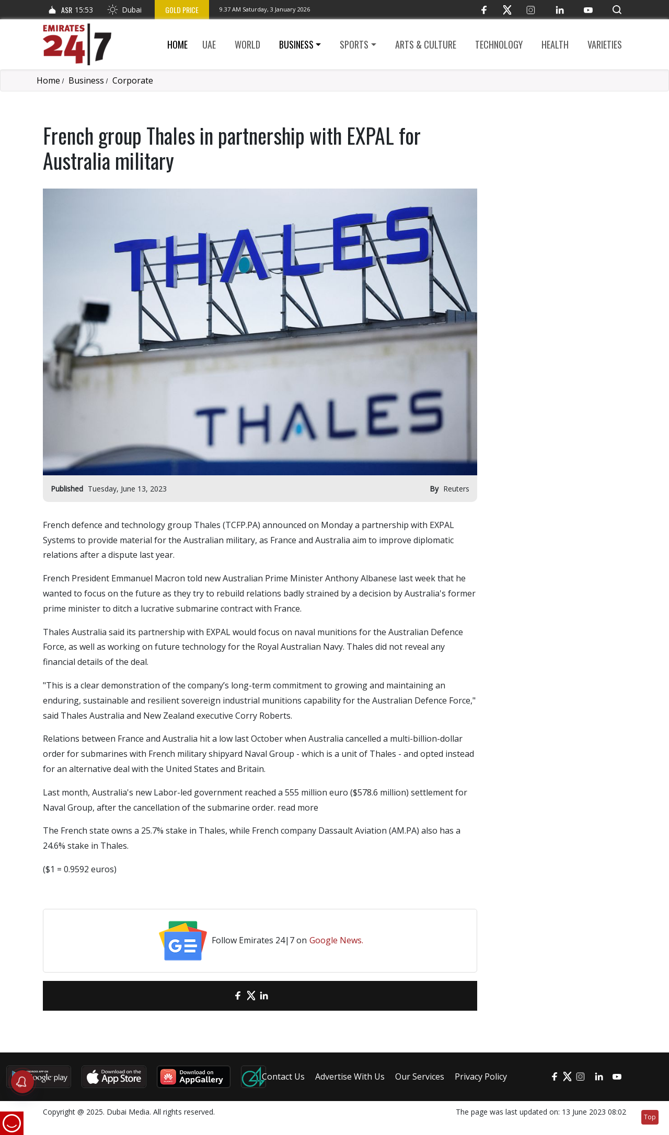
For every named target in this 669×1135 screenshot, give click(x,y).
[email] (220, 995)
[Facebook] (484, 9)
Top (650, 1117)
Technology (499, 44)
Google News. (336, 940)
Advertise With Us (350, 1076)
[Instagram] (531, 9)
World (247, 44)
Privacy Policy (481, 1076)
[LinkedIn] (559, 9)
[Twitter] (507, 9)
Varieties (604, 44)
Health (555, 44)
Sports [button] (354, 44)
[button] (617, 9)
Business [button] (296, 44)
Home (177, 44)
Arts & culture (425, 44)
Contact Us (283, 1076)
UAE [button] (209, 44)
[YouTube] (588, 9)
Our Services (419, 1076)
